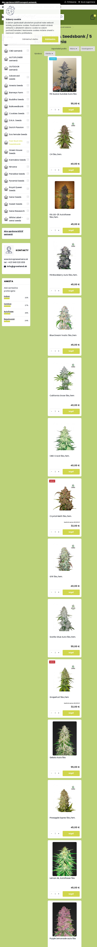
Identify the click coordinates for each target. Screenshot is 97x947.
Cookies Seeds (14, 113)
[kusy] (41, 110)
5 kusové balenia (64, 27)
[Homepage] (3, 7)
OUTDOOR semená (11, 68)
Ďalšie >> (69, 665)
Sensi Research (14, 211)
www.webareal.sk (58, 944)
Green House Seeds (13, 152)
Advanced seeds (12, 77)
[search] (61, 18)
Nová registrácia (88, 2)
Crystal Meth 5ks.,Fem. (78, 275)
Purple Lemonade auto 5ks (48, 517)
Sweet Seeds (13, 204)
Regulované (9, 319)
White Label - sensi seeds (13, 219)
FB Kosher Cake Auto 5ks (49, 637)
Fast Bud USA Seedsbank (13, 143)
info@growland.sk (17, 266)
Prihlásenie (71, 2)
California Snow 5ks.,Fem (79, 214)
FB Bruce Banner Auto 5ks (47, 577)
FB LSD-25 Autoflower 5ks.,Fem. (47, 155)
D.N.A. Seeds (13, 120)
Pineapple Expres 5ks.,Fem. (45, 457)
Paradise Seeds (14, 174)
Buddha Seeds (14, 99)
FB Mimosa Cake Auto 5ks (78, 638)
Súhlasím (50, 39)
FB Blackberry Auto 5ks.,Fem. (76, 155)
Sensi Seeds (12, 197)
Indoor (7, 296)
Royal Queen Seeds (13, 189)
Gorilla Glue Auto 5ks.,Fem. (75, 336)
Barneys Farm (13, 92)
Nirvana (10, 167)
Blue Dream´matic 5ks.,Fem (46, 215)
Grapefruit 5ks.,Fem (46, 395)
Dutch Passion (14, 127)
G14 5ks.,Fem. (43, 335)
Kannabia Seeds (15, 160)
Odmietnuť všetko (30, 39)
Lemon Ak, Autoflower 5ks (78, 457)
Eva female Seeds (15, 134)
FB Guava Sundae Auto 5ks (48, 95)
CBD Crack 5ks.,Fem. (47, 275)
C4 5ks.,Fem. (73, 94)
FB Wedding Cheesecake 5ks (79, 517)
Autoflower (9, 311)
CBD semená (13, 51)
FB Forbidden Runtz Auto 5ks (79, 577)
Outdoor (7, 304)
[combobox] (74, 48)
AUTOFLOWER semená (13, 59)
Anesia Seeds (13, 86)
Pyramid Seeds (14, 181)
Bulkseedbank (13, 106)
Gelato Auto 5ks (75, 395)
